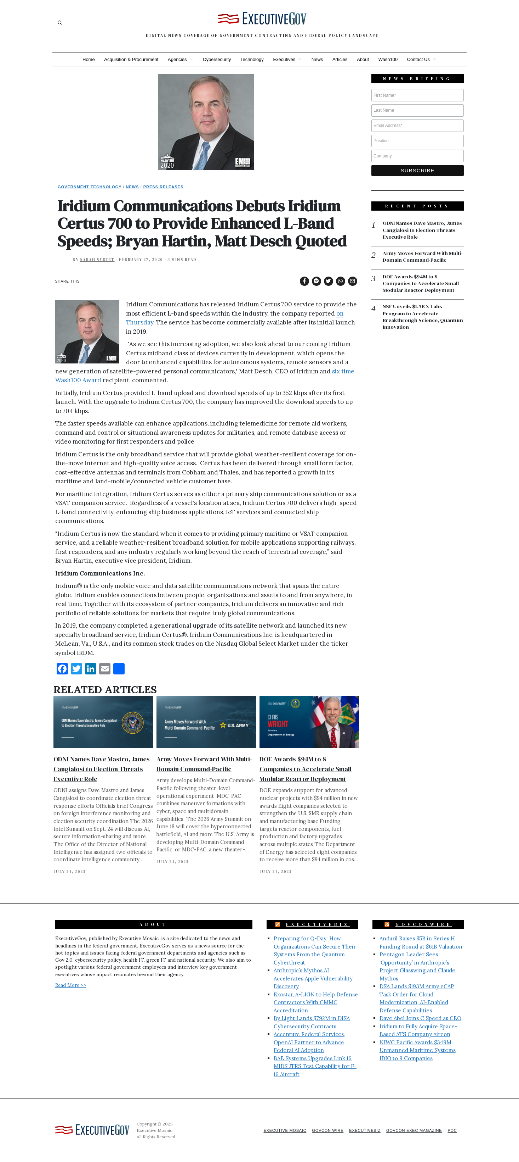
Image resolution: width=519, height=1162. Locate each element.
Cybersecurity (216, 59)
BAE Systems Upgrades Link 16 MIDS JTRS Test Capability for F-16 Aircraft (315, 1066)
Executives (284, 59)
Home (86, 59)
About (364, 59)
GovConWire (423, 924)
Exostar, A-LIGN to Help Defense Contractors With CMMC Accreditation (316, 1002)
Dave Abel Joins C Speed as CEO (420, 1018)
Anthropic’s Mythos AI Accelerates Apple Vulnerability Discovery (313, 978)
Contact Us (421, 59)
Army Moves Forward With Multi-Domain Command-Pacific (423, 257)
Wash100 (389, 59)
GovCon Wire (324, 1130)
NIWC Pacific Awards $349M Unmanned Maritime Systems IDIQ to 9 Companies (418, 1050)
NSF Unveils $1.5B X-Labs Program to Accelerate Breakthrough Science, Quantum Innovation (413, 318)
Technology (251, 59)
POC (452, 1130)
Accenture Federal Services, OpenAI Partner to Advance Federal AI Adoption (309, 1042)
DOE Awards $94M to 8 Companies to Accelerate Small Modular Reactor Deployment (306, 769)
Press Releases (163, 187)
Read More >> (70, 985)
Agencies (175, 59)
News (318, 59)
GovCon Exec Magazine (412, 1130)
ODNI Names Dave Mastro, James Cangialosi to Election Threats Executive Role (101, 769)
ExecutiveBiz (318, 924)
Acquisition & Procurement (129, 59)
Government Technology (90, 187)
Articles (341, 59)
